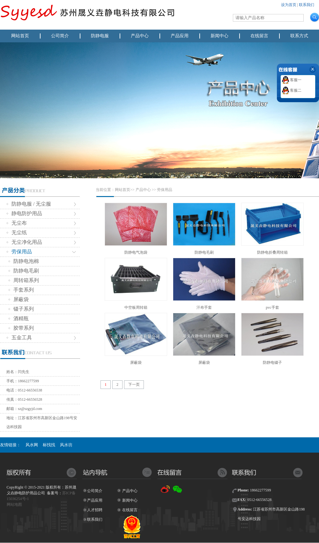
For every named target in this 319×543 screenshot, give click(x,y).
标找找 (49, 444)
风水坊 (66, 444)
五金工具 (19, 337)
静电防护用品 (24, 213)
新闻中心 (219, 35)
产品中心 (140, 35)
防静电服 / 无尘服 (28, 204)
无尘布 (16, 223)
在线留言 (259, 35)
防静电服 (100, 35)
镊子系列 (21, 309)
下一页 (134, 384)
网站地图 (14, 504)
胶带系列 (21, 328)
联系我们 (306, 5)
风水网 (32, 444)
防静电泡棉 (23, 261)
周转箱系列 (23, 280)
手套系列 (21, 290)
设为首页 (288, 5)
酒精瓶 (18, 318)
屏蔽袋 (18, 299)
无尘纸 (16, 232)
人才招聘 (94, 510)
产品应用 (180, 35)
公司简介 (60, 35)
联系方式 (299, 35)
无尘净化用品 (24, 242)
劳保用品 (19, 251)
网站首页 (20, 35)
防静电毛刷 (23, 270)
